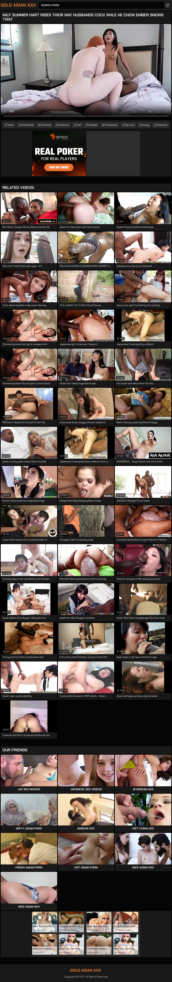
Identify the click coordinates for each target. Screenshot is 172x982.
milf (79, 124)
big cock (130, 124)
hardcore (64, 124)
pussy (145, 124)
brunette (46, 124)
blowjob (93, 124)
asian (11, 124)
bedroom (162, 124)
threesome (111, 124)
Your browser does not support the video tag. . (86, 72)
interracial (27, 124)
